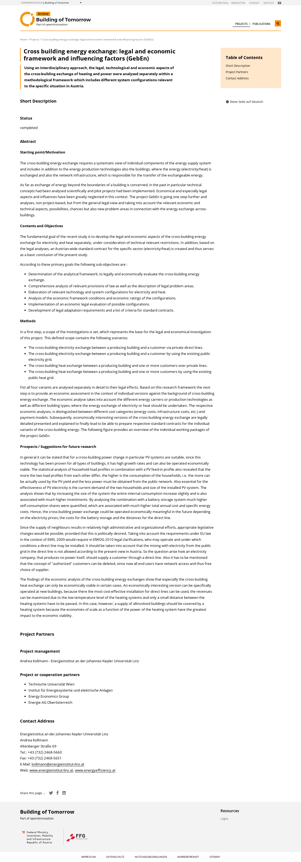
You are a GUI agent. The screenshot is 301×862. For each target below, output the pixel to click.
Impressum (88, 857)
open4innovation (32, 2)
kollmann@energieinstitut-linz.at (58, 764)
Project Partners (237, 72)
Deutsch (269, 2)
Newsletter (238, 2)
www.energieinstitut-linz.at (51, 770)
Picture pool (220, 2)
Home (23, 39)
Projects (241, 24)
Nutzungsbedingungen (151, 857)
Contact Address (237, 78)
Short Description (238, 66)
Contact (254, 2)
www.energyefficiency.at (95, 770)
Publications (261, 24)
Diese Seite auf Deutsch (244, 102)
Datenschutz (115, 857)
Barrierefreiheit (188, 857)
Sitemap (214, 857)
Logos (224, 819)
